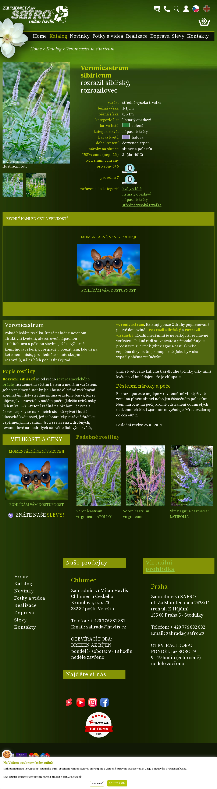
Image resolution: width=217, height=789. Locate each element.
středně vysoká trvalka (141, 205)
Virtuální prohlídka (160, 566)
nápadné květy (135, 199)
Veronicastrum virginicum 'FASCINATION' (136, 516)
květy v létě (132, 188)
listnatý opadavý (136, 194)
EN (205, 8)
